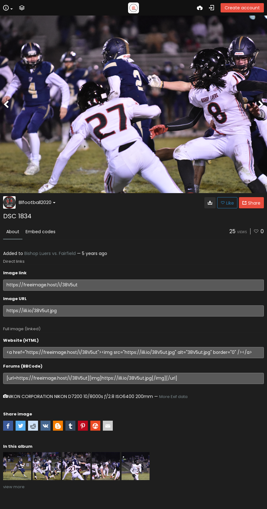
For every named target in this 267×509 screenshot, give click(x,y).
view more (14, 487)
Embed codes (40, 232)
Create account (242, 8)
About (12, 232)
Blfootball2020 (37, 202)
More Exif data (173, 397)
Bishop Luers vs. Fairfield (50, 253)
